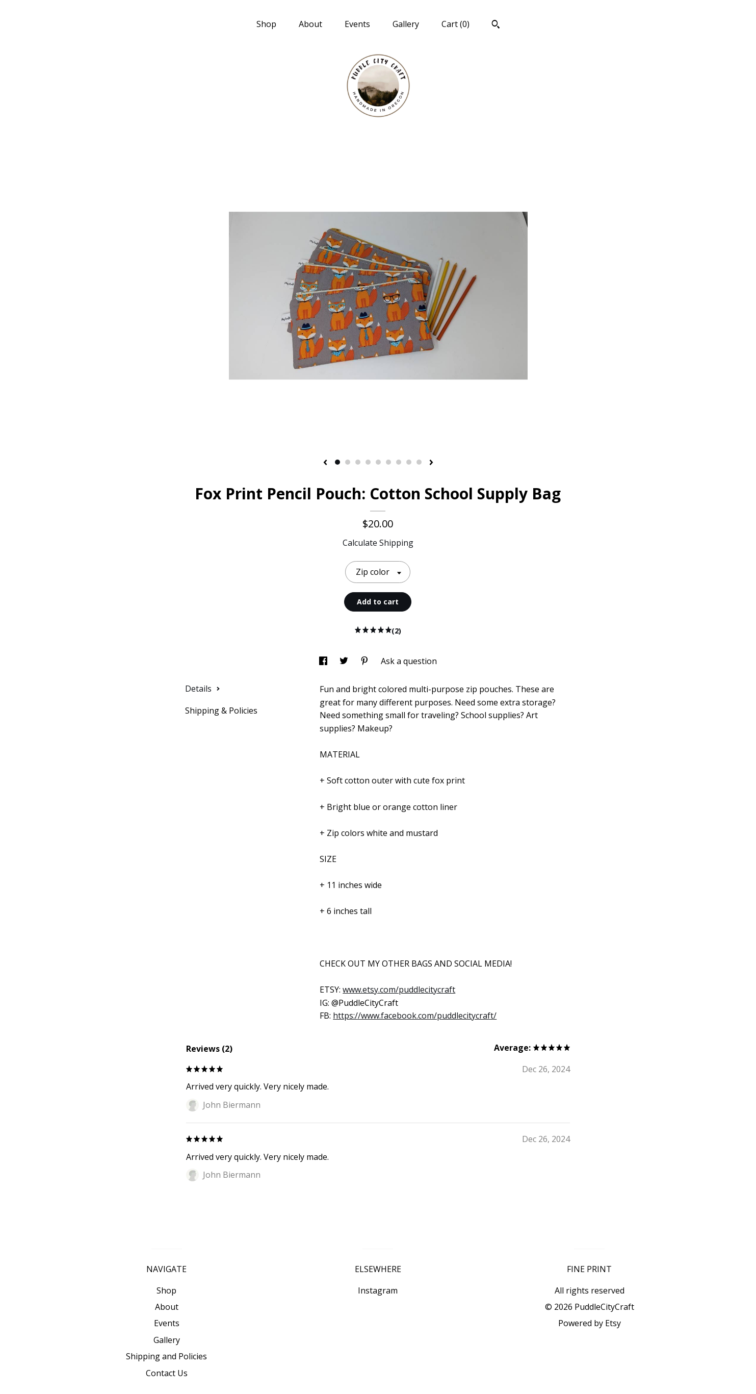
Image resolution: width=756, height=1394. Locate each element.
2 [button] (347, 462)
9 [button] (419, 462)
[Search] (496, 25)
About (310, 24)
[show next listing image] (431, 463)
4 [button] (368, 462)
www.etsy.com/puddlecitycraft (399, 989)
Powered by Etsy (589, 1323)
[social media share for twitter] (345, 661)
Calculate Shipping (378, 542)
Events (357, 24)
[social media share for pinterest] (365, 661)
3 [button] (357, 462)
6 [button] (388, 462)
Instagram (378, 1290)
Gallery (406, 24)
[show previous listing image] (325, 463)
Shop (266, 24)
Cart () (455, 24)
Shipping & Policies (221, 710)
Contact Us (167, 1373)
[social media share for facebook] (324, 661)
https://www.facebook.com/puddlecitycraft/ (415, 1015)
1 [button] (337, 462)
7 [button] (398, 462)
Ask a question (409, 661)
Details (202, 688)
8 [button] (408, 462)
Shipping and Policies (166, 1356)
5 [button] (378, 462)
